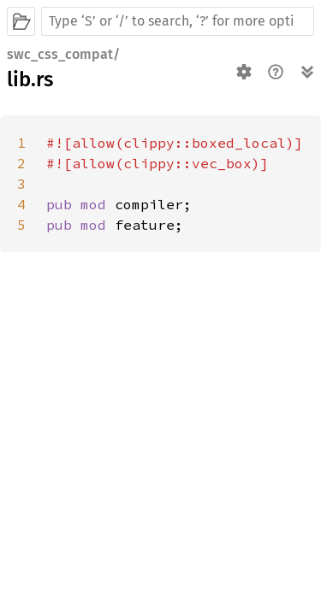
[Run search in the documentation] (177, 21)
